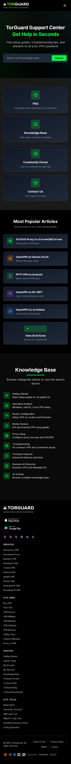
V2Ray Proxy (9, 634)
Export (55, 747)
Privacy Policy (56, 742)
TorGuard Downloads (13, 692)
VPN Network (9, 621)
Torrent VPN (9, 568)
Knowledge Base (11, 674)
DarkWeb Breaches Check (15, 723)
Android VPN (9, 572)
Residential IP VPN (11, 590)
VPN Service (9, 612)
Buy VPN (7, 603)
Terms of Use (39, 742)
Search (59, 58)
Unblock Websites (11, 639)
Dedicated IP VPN (11, 585)
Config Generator (11, 727)
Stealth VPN (8, 577)
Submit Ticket (9, 661)
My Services (9, 670)
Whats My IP (9, 705)
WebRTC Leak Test (12, 718)
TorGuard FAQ (9, 683)
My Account (8, 665)
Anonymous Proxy (11, 554)
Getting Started (10, 656)
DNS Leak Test (10, 714)
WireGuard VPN (10, 563)
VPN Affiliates (9, 616)
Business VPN (9, 559)
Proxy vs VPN (9, 643)
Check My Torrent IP (12, 709)
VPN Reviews (9, 630)
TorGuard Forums (11, 678)
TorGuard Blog (10, 687)
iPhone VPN (8, 581)
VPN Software (9, 625)
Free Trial (7, 607)
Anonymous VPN (11, 550)
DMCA (44, 747)
